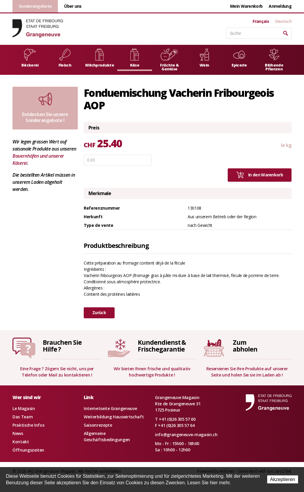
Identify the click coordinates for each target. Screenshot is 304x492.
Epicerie (239, 58)
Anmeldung (280, 6)
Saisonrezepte (98, 425)
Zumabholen (245, 345)
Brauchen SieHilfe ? (62, 345)
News (17, 433)
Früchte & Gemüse (169, 60)
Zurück (99, 312)
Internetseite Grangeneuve (110, 408)
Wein (204, 58)
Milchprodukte (99, 58)
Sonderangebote (35, 6)
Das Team (22, 417)
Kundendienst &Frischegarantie (162, 345)
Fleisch (65, 58)
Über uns (72, 6)
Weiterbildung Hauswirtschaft (114, 417)
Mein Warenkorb (246, 6)
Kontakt (20, 441)
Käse (134, 58)
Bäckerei (30, 58)
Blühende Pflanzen (274, 60)
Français (261, 21)
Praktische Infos (28, 425)
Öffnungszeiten (28, 450)
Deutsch (283, 21)
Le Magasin (23, 408)
